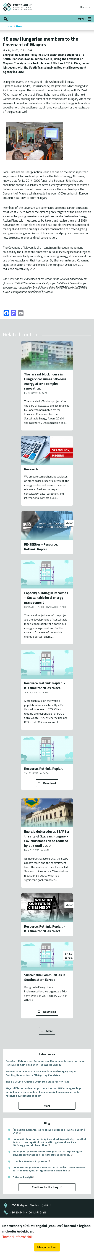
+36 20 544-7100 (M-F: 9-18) (28, 1212)
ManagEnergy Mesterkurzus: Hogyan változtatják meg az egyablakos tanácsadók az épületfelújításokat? (47, 1153)
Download (49, 783)
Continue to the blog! (47, 1187)
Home (9, 26)
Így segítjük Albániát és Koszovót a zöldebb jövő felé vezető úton (49, 1131)
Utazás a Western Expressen (31, 1161)
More (49, 1031)
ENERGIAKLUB (18, 7)
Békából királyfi (24, 1177)
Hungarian (85, 7)
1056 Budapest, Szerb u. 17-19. (30, 1205)
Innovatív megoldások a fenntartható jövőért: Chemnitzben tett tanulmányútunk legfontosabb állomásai (49, 1169)
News (19, 26)
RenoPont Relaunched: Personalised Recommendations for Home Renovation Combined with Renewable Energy (45, 1063)
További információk (17, 1238)
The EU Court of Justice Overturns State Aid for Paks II (38, 1081)
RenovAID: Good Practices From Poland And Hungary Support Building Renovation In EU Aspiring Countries (42, 1073)
